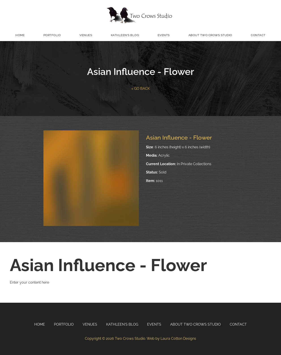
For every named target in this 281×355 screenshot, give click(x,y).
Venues (85, 35)
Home (20, 35)
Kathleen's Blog (125, 35)
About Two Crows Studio (210, 35)
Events (164, 35)
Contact (258, 35)
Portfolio (52, 35)
